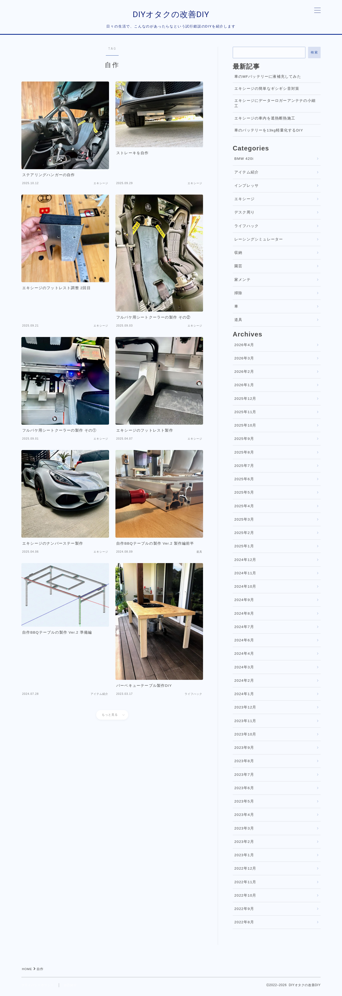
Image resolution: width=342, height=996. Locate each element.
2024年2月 (244, 683)
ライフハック (246, 229)
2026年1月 (244, 388)
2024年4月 (244, 657)
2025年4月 (244, 509)
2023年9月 (244, 751)
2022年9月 (244, 912)
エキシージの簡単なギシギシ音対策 (266, 92)
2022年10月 (245, 898)
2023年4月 (244, 818)
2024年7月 (244, 630)
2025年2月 (244, 536)
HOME (27, 972)
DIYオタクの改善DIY (171, 16)
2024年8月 (244, 616)
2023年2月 (244, 845)
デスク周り (244, 216)
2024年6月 (244, 643)
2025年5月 (244, 496)
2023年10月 (245, 737)
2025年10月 (245, 428)
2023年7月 (244, 778)
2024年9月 (244, 603)
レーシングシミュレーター (258, 242)
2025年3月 (244, 522)
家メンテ (242, 283)
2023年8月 (244, 764)
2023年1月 (244, 858)
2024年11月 (245, 576)
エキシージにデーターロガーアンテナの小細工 (275, 106)
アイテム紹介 (246, 175)
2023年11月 (245, 724)
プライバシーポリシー (39, 988)
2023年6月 (244, 791)
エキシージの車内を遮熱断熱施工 (264, 121)
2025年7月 (244, 469)
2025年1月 (244, 549)
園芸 (238, 269)
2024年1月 (244, 697)
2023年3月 (244, 831)
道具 (238, 323)
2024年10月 (245, 589)
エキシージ (244, 202)
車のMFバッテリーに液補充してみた (267, 79)
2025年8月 (244, 455)
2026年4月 (244, 348)
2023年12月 (245, 710)
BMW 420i (244, 162)
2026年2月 (244, 375)
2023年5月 (244, 804)
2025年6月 (244, 482)
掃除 (238, 296)
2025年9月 (244, 442)
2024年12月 (245, 563)
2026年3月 (244, 361)
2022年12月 (245, 872)
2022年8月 (244, 925)
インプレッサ (246, 189)
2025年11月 (245, 415)
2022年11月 (245, 885)
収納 (238, 256)
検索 (314, 55)
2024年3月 (244, 670)
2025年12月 (245, 402)
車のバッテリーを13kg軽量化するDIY (268, 133)
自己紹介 (74, 988)
